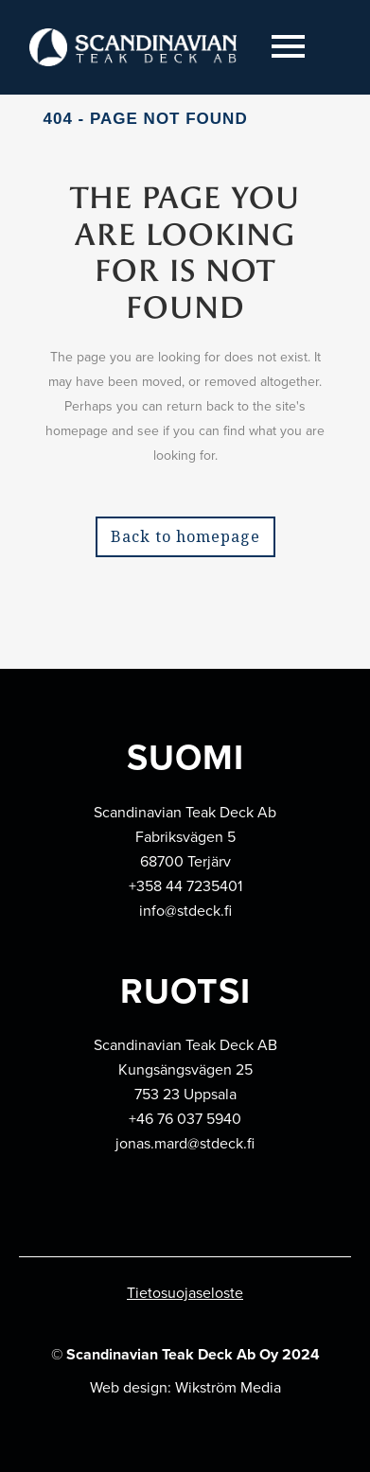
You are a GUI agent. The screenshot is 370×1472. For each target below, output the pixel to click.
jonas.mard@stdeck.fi (185, 1143)
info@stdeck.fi (185, 910)
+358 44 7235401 (185, 886)
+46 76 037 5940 (185, 1119)
